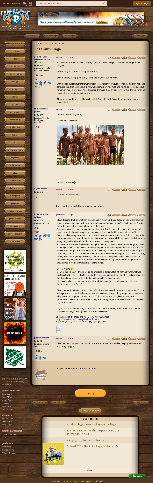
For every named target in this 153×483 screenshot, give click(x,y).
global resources (15, 188)
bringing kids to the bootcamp (85, 440)
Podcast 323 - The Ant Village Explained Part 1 (94, 446)
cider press (15, 196)
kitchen (15, 97)
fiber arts (15, 135)
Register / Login (142, 3)
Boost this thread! (90, 410)
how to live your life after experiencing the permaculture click (92, 432)
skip (15, 173)
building (15, 67)
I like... (37, 80)
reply (90, 393)
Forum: (39, 43)
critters (15, 59)
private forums (15, 234)
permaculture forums (15, 44)
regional (15, 158)
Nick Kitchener (41, 109)
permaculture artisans (15, 150)
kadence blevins (41, 214)
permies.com (15, 219)
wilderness (15, 127)
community (15, 120)
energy (15, 82)
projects (15, 203)
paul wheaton (40, 57)
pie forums (15, 226)
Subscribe (15, 3)
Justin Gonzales (41, 338)
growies (15, 51)
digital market (15, 211)
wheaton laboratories (55, 43)
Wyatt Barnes (40, 189)
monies (15, 89)
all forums (15, 241)
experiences (15, 181)
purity (15, 105)
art (15, 143)
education (15, 165)
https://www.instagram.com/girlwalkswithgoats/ (78, 319)
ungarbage (15, 112)
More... (90, 470)
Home (6, 3)
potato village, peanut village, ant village (91, 424)
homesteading (15, 74)
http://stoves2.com (87, 368)
